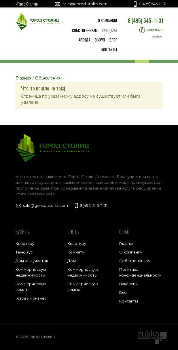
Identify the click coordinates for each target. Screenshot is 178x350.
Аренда (84, 40)
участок (40, 260)
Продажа (109, 30)
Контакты (109, 49)
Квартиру (25, 243)
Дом (20, 260)
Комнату (75, 252)
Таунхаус (24, 252)
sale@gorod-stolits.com (80, 3)
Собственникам (85, 30)
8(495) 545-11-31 (149, 3)
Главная (127, 243)
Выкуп (100, 40)
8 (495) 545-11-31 (145, 20)
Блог (113, 40)
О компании (107, 20)
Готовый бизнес (31, 298)
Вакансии (128, 283)
